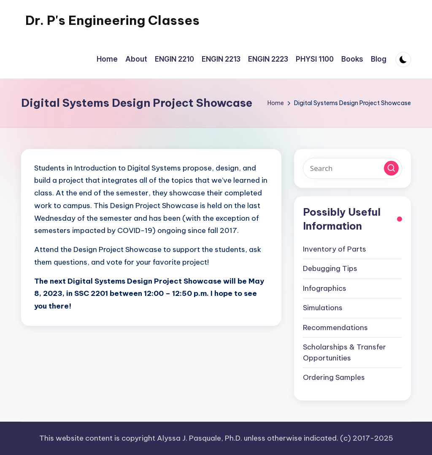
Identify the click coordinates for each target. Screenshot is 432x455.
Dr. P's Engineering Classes (112, 20)
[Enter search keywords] (352, 168)
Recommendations (335, 327)
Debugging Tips (330, 268)
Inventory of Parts (334, 249)
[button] (391, 168)
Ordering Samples (334, 377)
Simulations (323, 307)
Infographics (324, 288)
